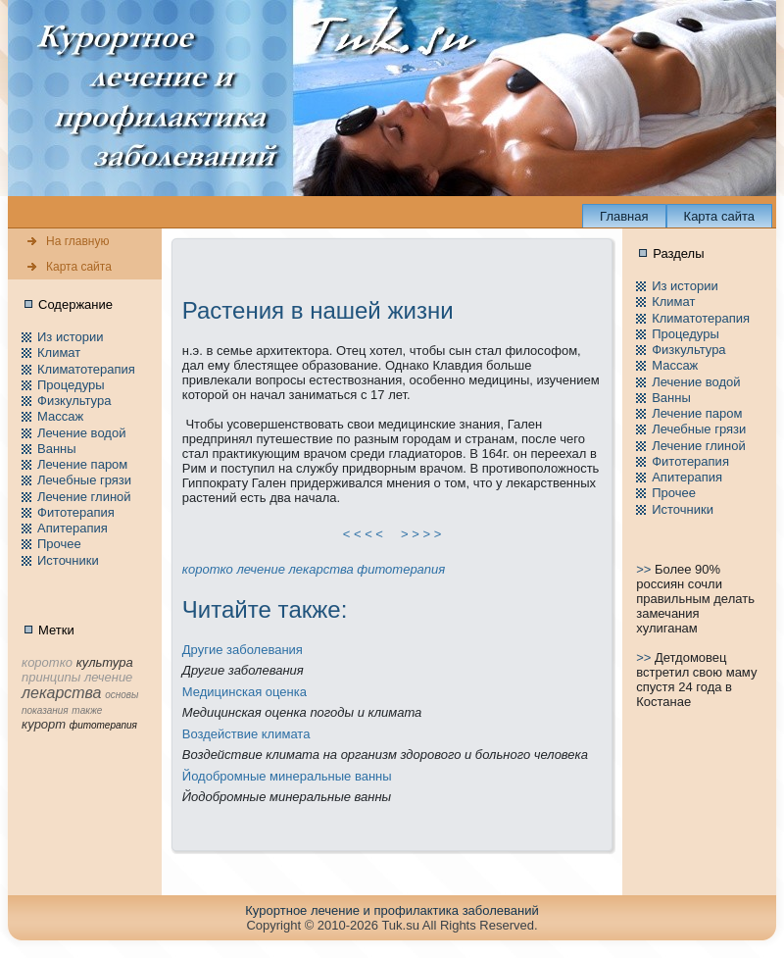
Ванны (56, 448)
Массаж (60, 416)
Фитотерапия (76, 512)
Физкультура (74, 400)
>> (645, 569)
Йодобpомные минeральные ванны (287, 776)
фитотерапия (401, 569)
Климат (58, 352)
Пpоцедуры (71, 385)
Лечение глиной (84, 496)
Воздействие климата (246, 734)
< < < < (363, 534)
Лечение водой (81, 433)
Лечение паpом (82, 464)
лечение (260, 569)
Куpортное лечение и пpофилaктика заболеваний (391, 910)
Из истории (70, 336)
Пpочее (59, 543)
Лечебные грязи (84, 480)
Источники (68, 560)
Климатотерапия (86, 369)
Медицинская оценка (244, 691)
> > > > (421, 534)
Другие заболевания (242, 649)
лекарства (320, 569)
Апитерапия (72, 528)
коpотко (207, 569)
